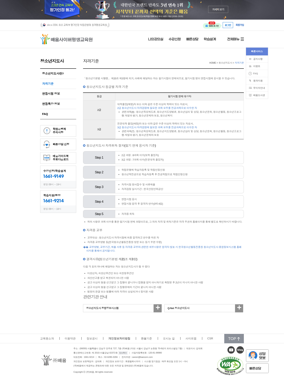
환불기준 (146, 338)
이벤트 (256, 66)
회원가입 (240, 25)
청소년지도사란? (53, 73)
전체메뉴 (233, 39)
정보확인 (123, 353)
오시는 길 (169, 338)
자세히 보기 (218, 9)
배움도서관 (259, 95)
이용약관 (70, 338)
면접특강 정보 (51, 104)
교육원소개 (47, 338)
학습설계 (210, 39)
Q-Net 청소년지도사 (178, 308)
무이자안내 (259, 88)
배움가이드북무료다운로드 (61, 158)
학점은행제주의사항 (59, 130)
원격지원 (258, 80)
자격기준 (47, 83)
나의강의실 (155, 39)
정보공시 (92, 338)
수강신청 (175, 39)
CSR (210, 338)
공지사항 (258, 59)
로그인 (228, 25)
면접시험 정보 (51, 93)
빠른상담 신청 (61, 144)
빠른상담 (192, 39)
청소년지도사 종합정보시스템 (102, 308)
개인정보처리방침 (119, 338)
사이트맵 (190, 338)
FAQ (45, 114)
